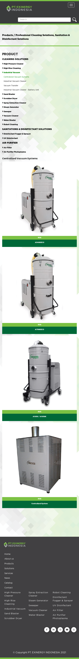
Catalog (8, 583)
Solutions (9, 568)
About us (9, 559)
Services (8, 573)
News (7, 578)
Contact (8, 588)
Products (9, 564)
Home (7, 554)
